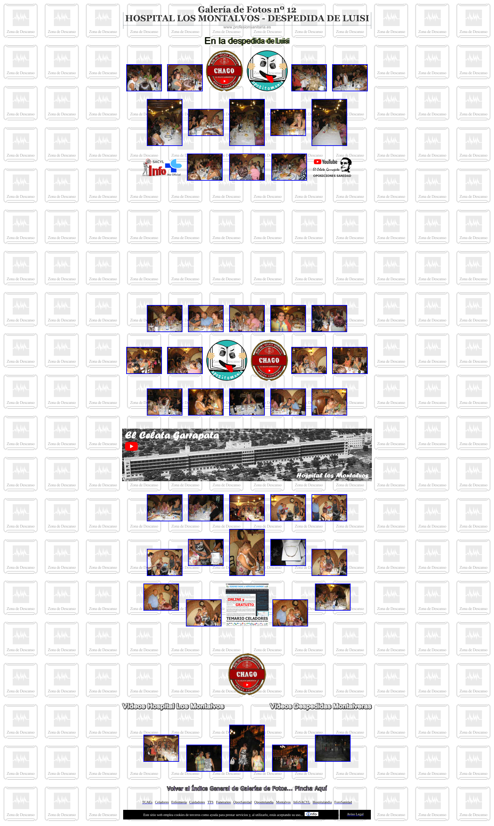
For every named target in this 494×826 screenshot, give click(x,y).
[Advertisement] (247, 243)
